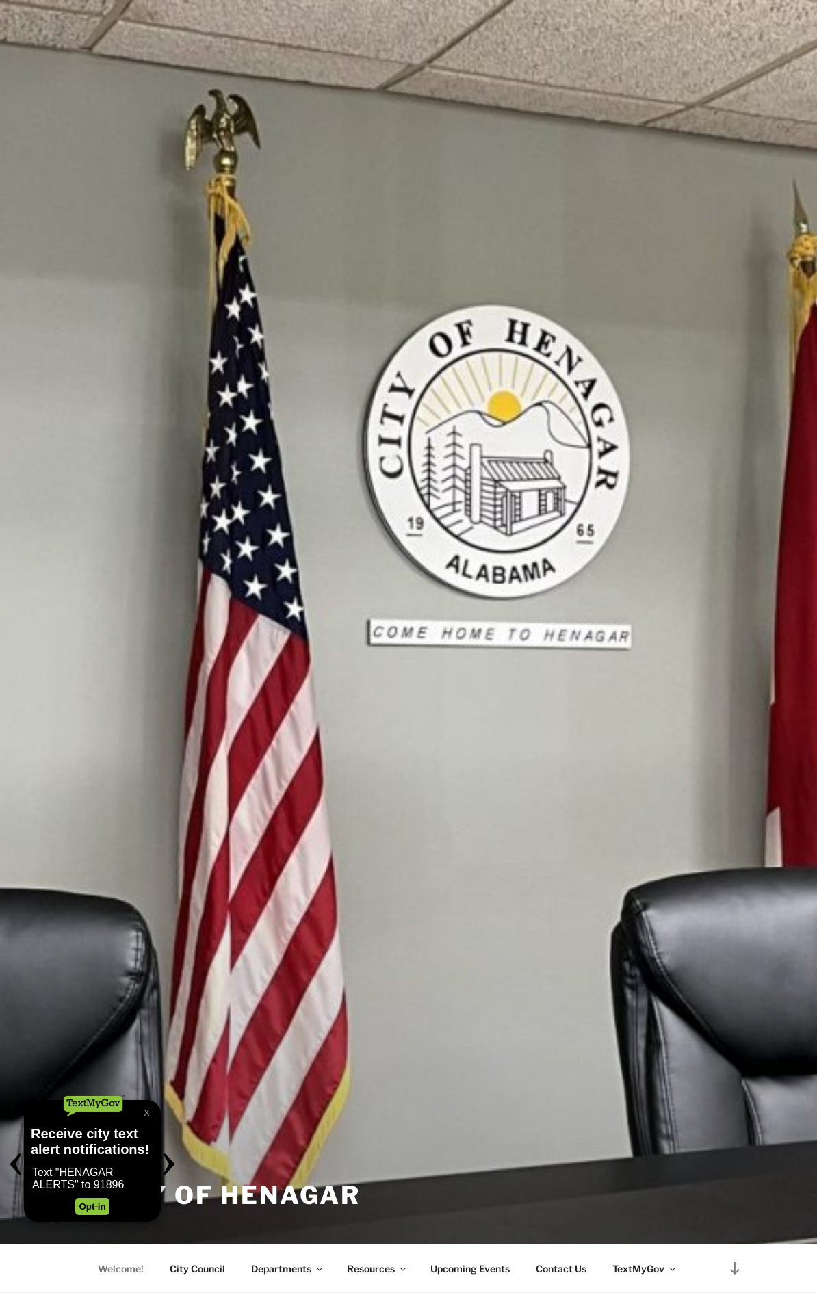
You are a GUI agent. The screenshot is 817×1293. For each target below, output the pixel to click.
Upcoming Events (470, 1269)
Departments (287, 1269)
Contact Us (561, 1269)
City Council (197, 1269)
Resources (377, 1269)
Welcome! (121, 1269)
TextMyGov (644, 1269)
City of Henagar (230, 1195)
